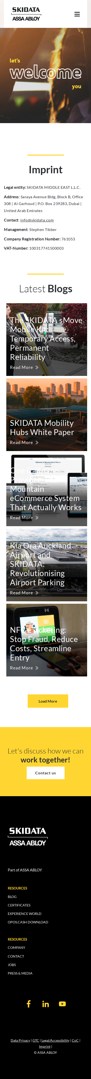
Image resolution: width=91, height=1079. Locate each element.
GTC (36, 1040)
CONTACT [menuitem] (16, 956)
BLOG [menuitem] (12, 897)
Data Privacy (20, 1040)
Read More (21, 367)
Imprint (44, 1046)
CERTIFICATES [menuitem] (19, 905)
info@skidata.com (37, 220)
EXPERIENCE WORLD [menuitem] (24, 914)
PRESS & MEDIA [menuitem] (20, 973)
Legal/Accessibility (55, 1040)
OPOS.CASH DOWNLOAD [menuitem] (28, 922)
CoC (75, 1040)
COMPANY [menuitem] (16, 947)
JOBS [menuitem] (12, 965)
